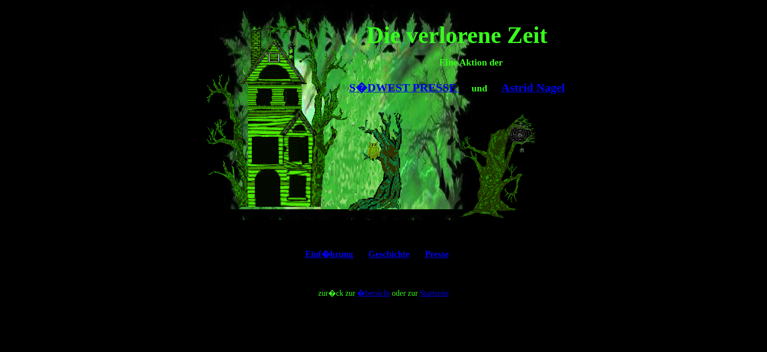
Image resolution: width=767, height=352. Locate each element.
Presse (437, 254)
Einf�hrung (329, 254)
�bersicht (373, 293)
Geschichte (388, 254)
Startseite (434, 293)
